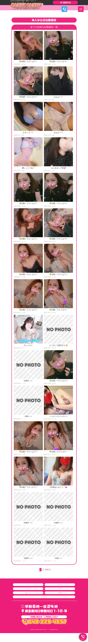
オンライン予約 (44, 596)
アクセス (60, 588)
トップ (28, 584)
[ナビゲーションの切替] (81, 9)
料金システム (28, 592)
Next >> (48, 570)
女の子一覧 (60, 584)
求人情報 (60, 592)
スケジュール (28, 588)
